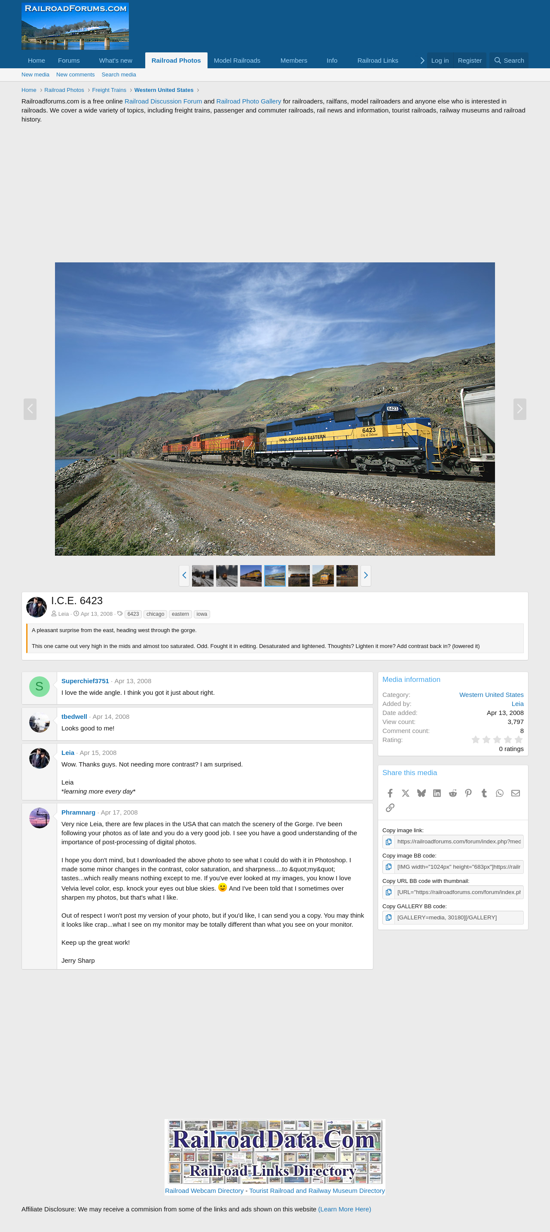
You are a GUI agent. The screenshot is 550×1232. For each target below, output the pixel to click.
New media (35, 74)
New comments (75, 74)
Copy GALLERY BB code (413, 906)
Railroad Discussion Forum (163, 101)
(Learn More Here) (344, 1209)
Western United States (491, 694)
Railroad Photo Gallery (249, 101)
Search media (119, 74)
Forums (69, 60)
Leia (63, 614)
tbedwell (74, 716)
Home (36, 60)
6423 (133, 614)
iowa (202, 614)
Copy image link (402, 830)
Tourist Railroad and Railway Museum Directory (317, 1190)
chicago (155, 614)
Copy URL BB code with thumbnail (425, 880)
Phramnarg (78, 812)
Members (294, 60)
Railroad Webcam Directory (204, 1190)
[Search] (509, 60)
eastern (180, 614)
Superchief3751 (85, 680)
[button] (87, 60)
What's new (115, 60)
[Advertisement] (275, 193)
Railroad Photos (176, 60)
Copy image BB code (408, 855)
